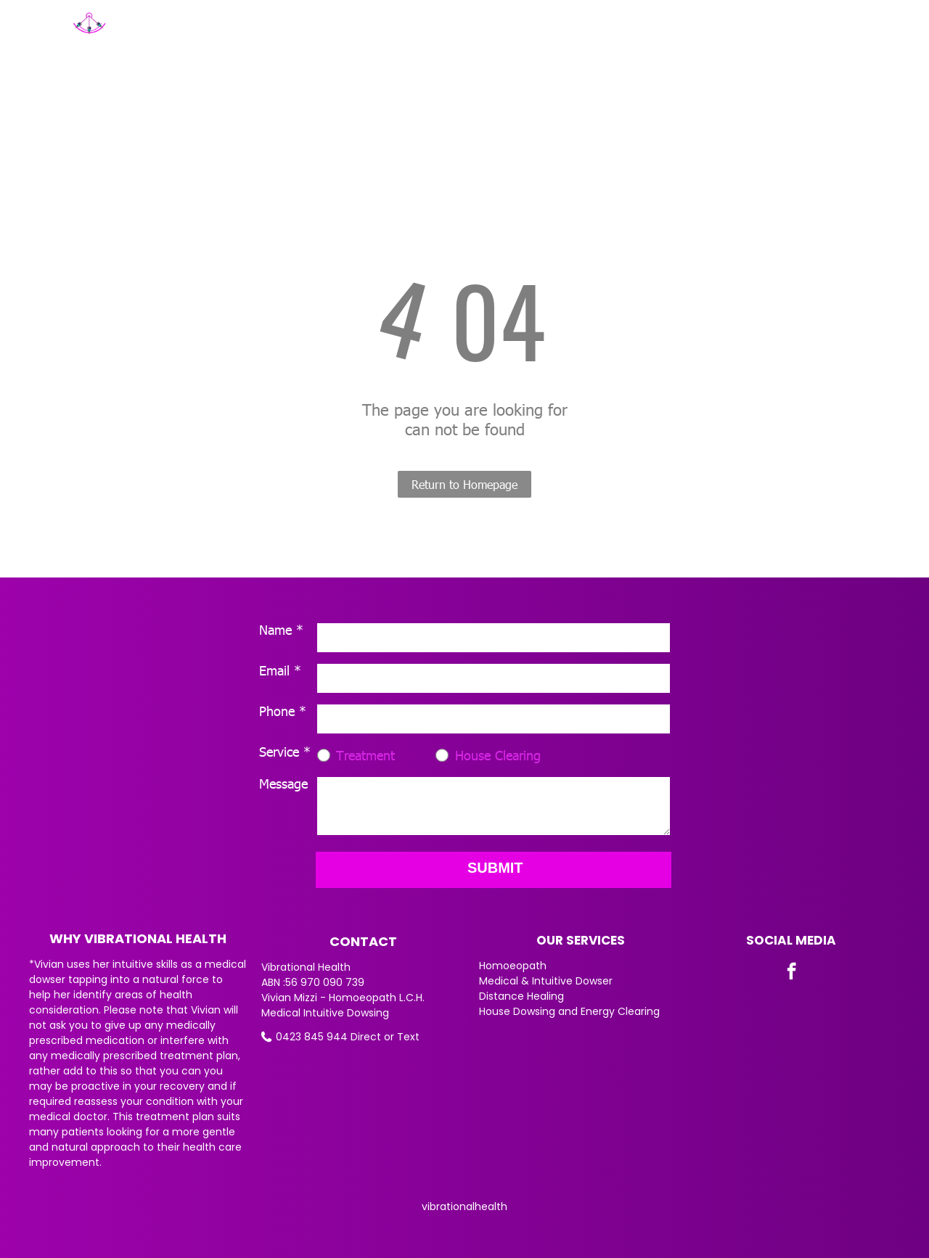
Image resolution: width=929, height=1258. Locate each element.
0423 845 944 (312, 1036)
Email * (280, 670)
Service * (285, 751)
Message (283, 783)
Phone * (282, 710)
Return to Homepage (464, 484)
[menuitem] (399, 34)
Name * (281, 629)
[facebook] (791, 972)
